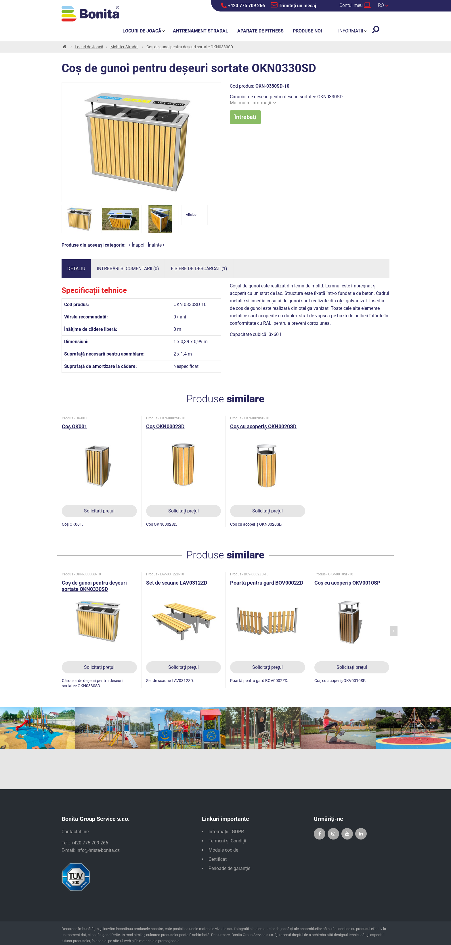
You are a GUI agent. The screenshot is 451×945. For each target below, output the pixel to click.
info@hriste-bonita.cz (98, 850)
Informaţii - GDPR (226, 831)
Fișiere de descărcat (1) (199, 268)
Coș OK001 (74, 426)
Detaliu (76, 268)
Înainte (156, 245)
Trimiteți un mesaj (293, 4)
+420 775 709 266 (243, 5)
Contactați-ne (75, 831)
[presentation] (394, 631)
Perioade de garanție (229, 868)
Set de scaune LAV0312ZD (176, 583)
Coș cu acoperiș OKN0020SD (263, 426)
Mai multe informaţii (253, 102)
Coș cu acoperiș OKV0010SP (347, 583)
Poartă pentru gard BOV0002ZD (266, 583)
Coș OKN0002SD (165, 426)
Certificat (218, 859)
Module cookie (223, 850)
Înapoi (136, 245)
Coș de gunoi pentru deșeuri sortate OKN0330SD (94, 586)
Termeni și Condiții (227, 841)
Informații (350, 31)
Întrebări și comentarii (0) (128, 268)
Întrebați (245, 117)
